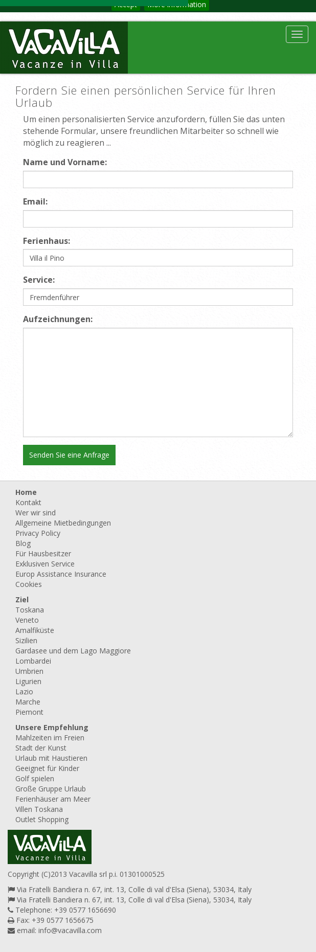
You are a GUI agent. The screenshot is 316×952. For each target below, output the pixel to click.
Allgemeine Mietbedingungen (63, 523)
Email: (35, 201)
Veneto (27, 620)
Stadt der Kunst (40, 748)
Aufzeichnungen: (58, 319)
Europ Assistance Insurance (60, 574)
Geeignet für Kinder (47, 768)
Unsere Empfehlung (51, 727)
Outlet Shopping (42, 819)
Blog (23, 543)
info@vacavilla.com (70, 930)
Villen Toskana (39, 809)
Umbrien (29, 671)
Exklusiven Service (45, 564)
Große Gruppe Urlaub (50, 789)
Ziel (22, 599)
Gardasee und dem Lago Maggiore (73, 650)
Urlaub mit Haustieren (51, 758)
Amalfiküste (34, 630)
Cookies (28, 584)
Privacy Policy (37, 533)
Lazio (24, 691)
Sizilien (26, 640)
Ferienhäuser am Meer (53, 799)
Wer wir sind (35, 512)
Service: (39, 279)
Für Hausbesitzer (43, 553)
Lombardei (33, 661)
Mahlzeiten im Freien (49, 737)
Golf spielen (34, 778)
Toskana (29, 610)
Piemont (29, 712)
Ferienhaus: (46, 240)
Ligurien (28, 681)
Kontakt (28, 502)
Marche (27, 702)
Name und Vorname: (65, 162)
